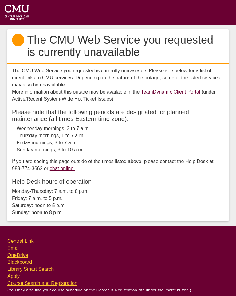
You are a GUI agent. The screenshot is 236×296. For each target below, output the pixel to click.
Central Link (20, 241)
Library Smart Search (30, 269)
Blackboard (19, 262)
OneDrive (17, 255)
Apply (13, 276)
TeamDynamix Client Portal (170, 91)
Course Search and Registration (42, 283)
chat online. (62, 168)
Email (13, 248)
